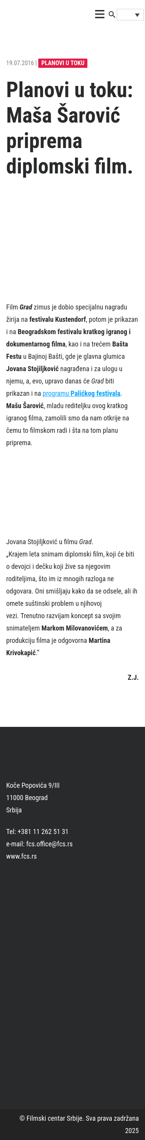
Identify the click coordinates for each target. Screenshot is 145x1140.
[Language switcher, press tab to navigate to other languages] (130, 14)
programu (81, 393)
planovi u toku (62, 63)
